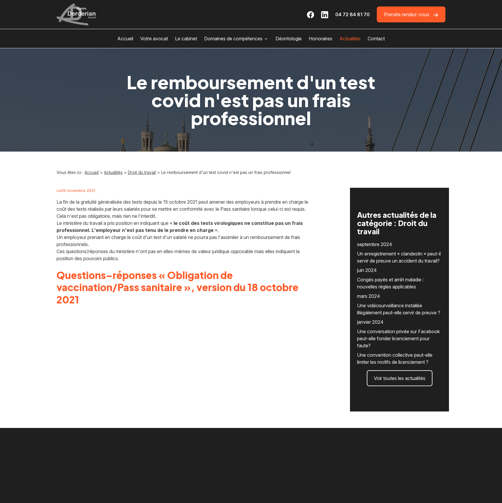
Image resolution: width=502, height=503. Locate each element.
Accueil (125, 38)
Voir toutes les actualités (399, 362)
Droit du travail (142, 172)
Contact (376, 38)
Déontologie (288, 38)
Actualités (350, 38)
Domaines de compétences (233, 38)
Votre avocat (154, 38)
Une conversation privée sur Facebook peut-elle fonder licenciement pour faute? (398, 322)
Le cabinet (186, 38)
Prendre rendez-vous (411, 14)
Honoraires (320, 38)
